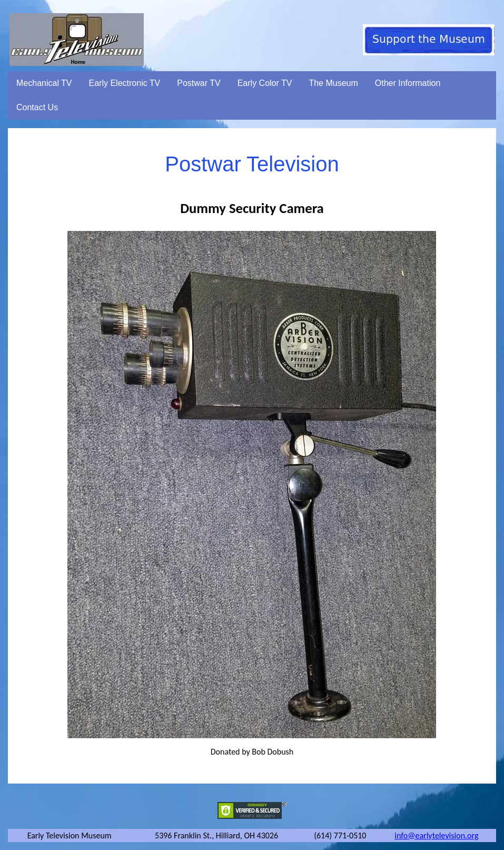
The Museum (333, 83)
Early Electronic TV (125, 83)
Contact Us (37, 107)
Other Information (408, 83)
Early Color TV (265, 83)
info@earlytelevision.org (436, 835)
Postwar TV (198, 83)
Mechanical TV (44, 83)
